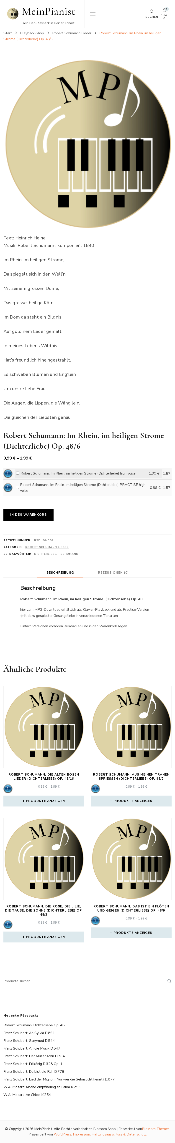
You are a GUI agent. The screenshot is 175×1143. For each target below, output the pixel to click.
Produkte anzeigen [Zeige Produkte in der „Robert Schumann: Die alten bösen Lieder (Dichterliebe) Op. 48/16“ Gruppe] (45, 801)
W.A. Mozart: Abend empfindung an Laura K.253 (42, 1087)
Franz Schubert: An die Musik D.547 (31, 1048)
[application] (8, 473)
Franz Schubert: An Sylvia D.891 (29, 1032)
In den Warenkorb (28, 514)
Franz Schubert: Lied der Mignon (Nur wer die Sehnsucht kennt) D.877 (59, 1079)
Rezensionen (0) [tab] (113, 572)
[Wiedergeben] (8, 474)
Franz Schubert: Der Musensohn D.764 (34, 1056)
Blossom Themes (156, 1129)
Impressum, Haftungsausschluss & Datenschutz (110, 1134)
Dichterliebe (45, 554)
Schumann (69, 554)
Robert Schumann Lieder (47, 547)
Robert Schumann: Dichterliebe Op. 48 (34, 1025)
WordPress (62, 1134)
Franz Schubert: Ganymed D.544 (29, 1040)
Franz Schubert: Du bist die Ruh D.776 (33, 1071)
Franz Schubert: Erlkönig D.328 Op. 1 (32, 1063)
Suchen (168, 981)
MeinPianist (48, 11)
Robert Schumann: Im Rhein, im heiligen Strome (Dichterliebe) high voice (78, 473)
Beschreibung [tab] (60, 572)
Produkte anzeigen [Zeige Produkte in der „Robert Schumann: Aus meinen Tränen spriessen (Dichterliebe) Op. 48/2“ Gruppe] (132, 801)
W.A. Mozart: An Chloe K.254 (27, 1094)
